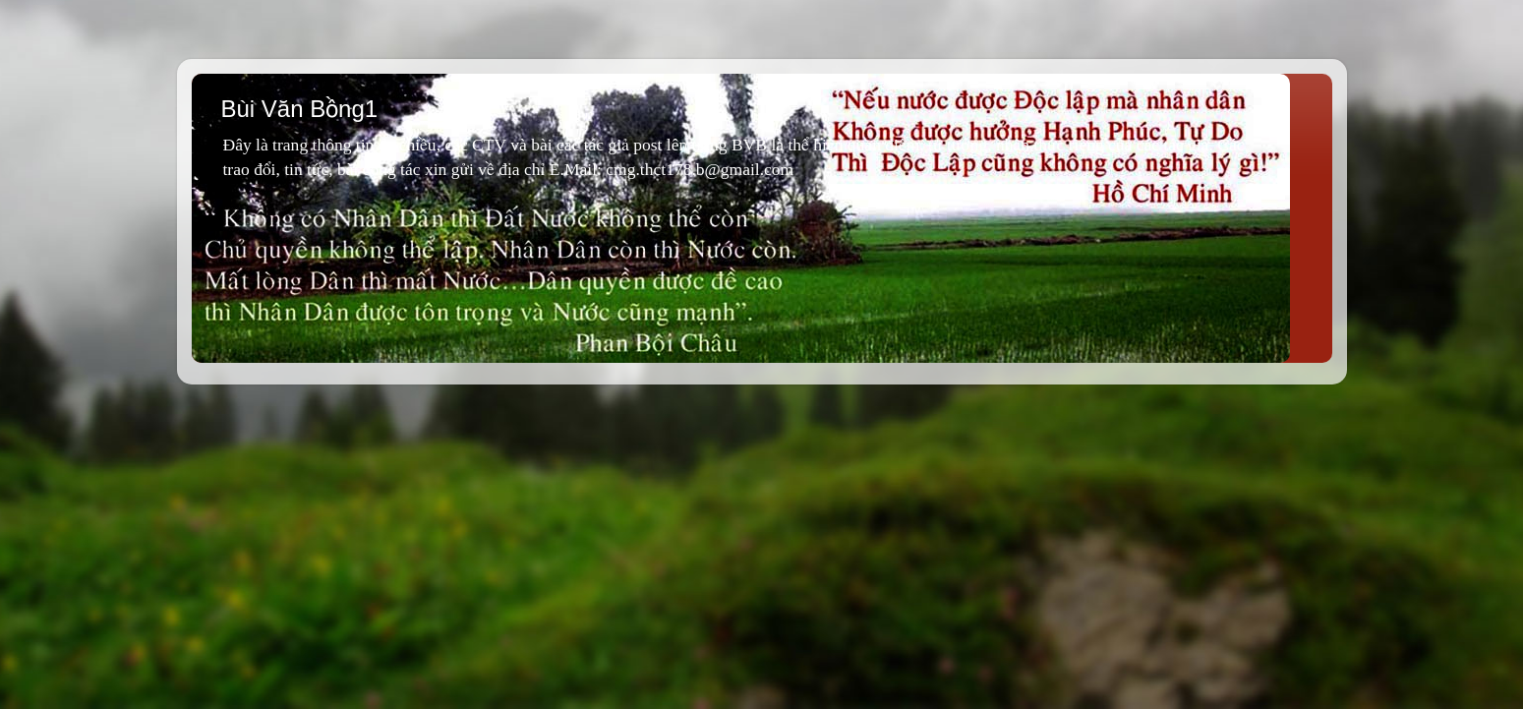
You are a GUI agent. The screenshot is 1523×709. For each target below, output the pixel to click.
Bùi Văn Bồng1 (300, 108)
